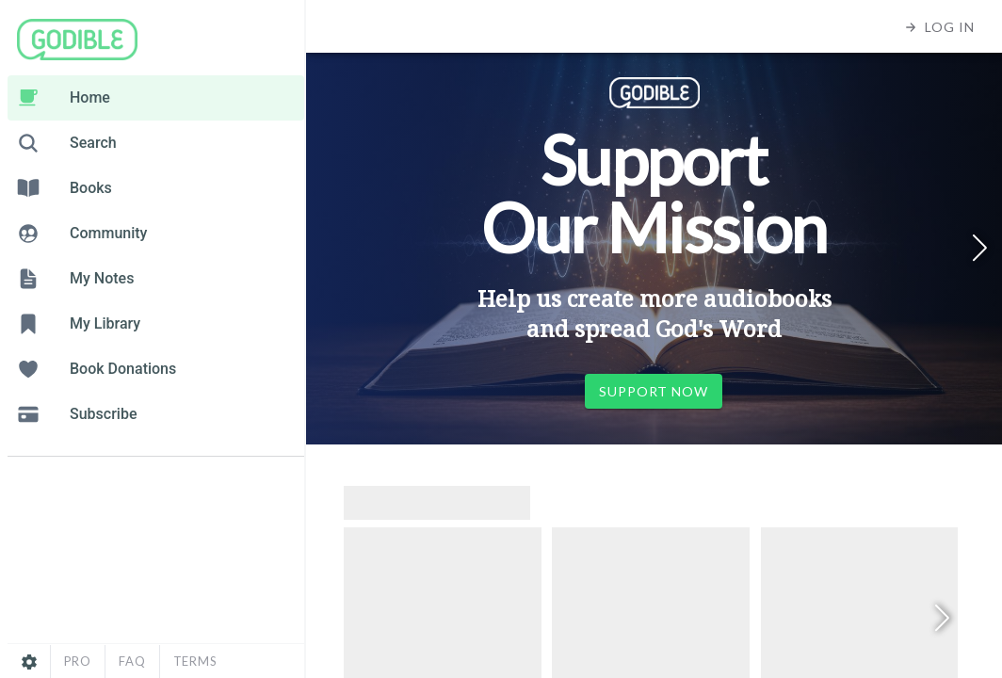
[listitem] (156, 98)
